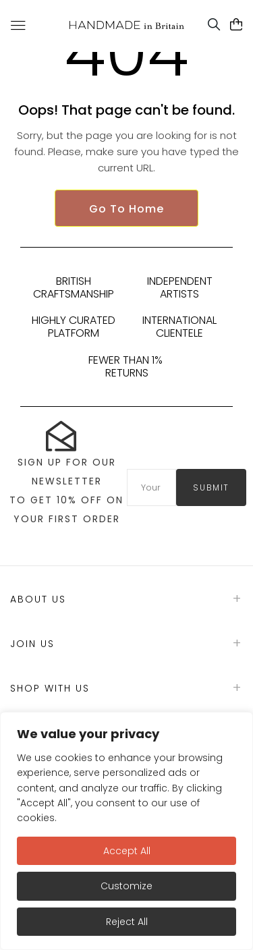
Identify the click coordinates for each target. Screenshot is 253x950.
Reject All (127, 921)
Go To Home (126, 209)
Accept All (126, 851)
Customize (126, 886)
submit (211, 487)
